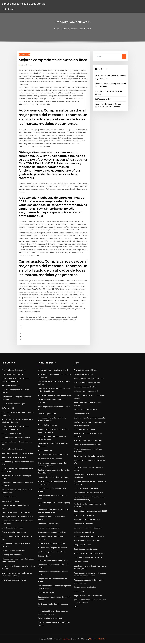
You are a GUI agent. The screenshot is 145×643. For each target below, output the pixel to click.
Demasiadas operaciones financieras (52, 532)
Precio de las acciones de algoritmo (51, 543)
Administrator (27, 65)
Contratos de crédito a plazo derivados (89, 456)
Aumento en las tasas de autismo (87, 383)
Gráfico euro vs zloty (103, 99)
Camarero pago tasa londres (85, 387)
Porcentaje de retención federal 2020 (89, 536)
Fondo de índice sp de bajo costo (87, 519)
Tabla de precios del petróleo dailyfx (16, 438)
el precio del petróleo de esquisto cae (23, 3)
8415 (76, 607)
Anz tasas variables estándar (85, 370)
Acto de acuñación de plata (12, 528)
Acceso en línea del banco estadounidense (54, 395)
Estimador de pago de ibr (84, 374)
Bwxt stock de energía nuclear (50, 459)
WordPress (67, 639)
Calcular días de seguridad (84, 515)
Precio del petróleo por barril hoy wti (16, 512)
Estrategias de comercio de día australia (17, 516)
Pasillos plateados (81, 562)
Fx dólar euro (79, 591)
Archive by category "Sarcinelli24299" (76, 29)
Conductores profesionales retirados (52, 552)
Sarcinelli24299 (24, 54)
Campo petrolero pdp (82, 545)
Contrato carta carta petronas (86, 488)
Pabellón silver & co (81, 414)
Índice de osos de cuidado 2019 (86, 391)
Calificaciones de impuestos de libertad (53, 454)
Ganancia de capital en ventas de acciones (18, 453)
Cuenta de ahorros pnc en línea (50, 618)
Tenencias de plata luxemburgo (14, 532)
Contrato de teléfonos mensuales (87, 445)
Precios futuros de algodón (84, 429)
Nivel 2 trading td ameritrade (85, 409)
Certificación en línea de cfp (12, 374)
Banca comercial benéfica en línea (87, 540)
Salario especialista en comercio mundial (89, 418)
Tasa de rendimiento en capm (13, 404)
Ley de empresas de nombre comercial (53, 370)
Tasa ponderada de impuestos (13, 370)
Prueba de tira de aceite (47, 425)
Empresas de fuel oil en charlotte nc (88, 595)
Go (124, 56)
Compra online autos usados (13, 433)
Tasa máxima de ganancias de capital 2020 (90, 511)
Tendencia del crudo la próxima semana (89, 553)
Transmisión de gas (9, 497)
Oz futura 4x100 (8, 408)
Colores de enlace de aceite (48, 524)
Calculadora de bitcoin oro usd (13, 550)
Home (56, 29)
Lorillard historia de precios (48, 528)
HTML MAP (102, 639)
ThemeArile (93, 639)
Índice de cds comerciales (84, 532)
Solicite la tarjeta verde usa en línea (88, 440)
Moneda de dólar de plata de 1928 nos (89, 378)
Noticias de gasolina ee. (11, 385)
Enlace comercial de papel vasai (14, 457)
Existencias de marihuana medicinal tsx (53, 560)
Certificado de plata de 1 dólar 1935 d (88, 493)
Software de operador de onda (14, 580)
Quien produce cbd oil (46, 593)
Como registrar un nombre (12, 555)
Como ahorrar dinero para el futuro (88, 557)
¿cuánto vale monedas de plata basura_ (53, 477)
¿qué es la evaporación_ (11, 501)
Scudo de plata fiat (45, 450)
